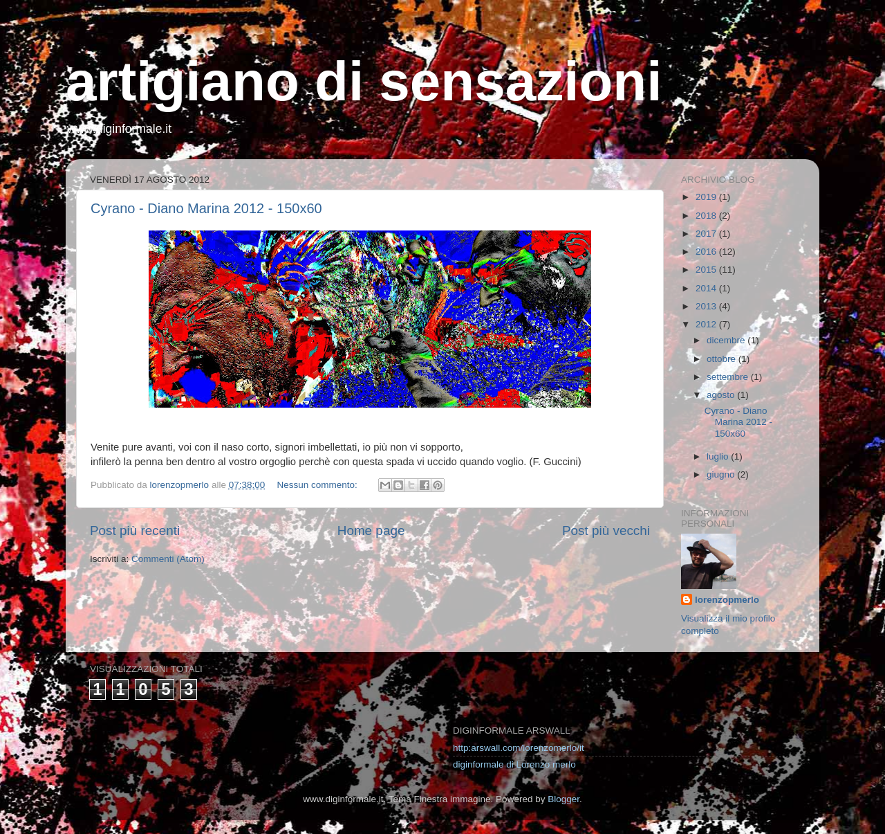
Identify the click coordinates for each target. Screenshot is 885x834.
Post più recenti (135, 530)
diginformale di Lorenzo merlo (514, 764)
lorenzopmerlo (727, 600)
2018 (707, 215)
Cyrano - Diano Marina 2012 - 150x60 (206, 208)
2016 (707, 251)
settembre (729, 377)
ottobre (722, 359)
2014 (707, 288)
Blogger (563, 799)
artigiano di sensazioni (364, 81)
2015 (707, 269)
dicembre (727, 340)
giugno (722, 474)
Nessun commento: (318, 485)
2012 (707, 324)
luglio (719, 456)
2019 (707, 197)
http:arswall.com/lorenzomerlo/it (518, 748)
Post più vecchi (606, 530)
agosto (722, 395)
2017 (707, 233)
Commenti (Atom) (168, 559)
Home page (371, 530)
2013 (707, 306)
